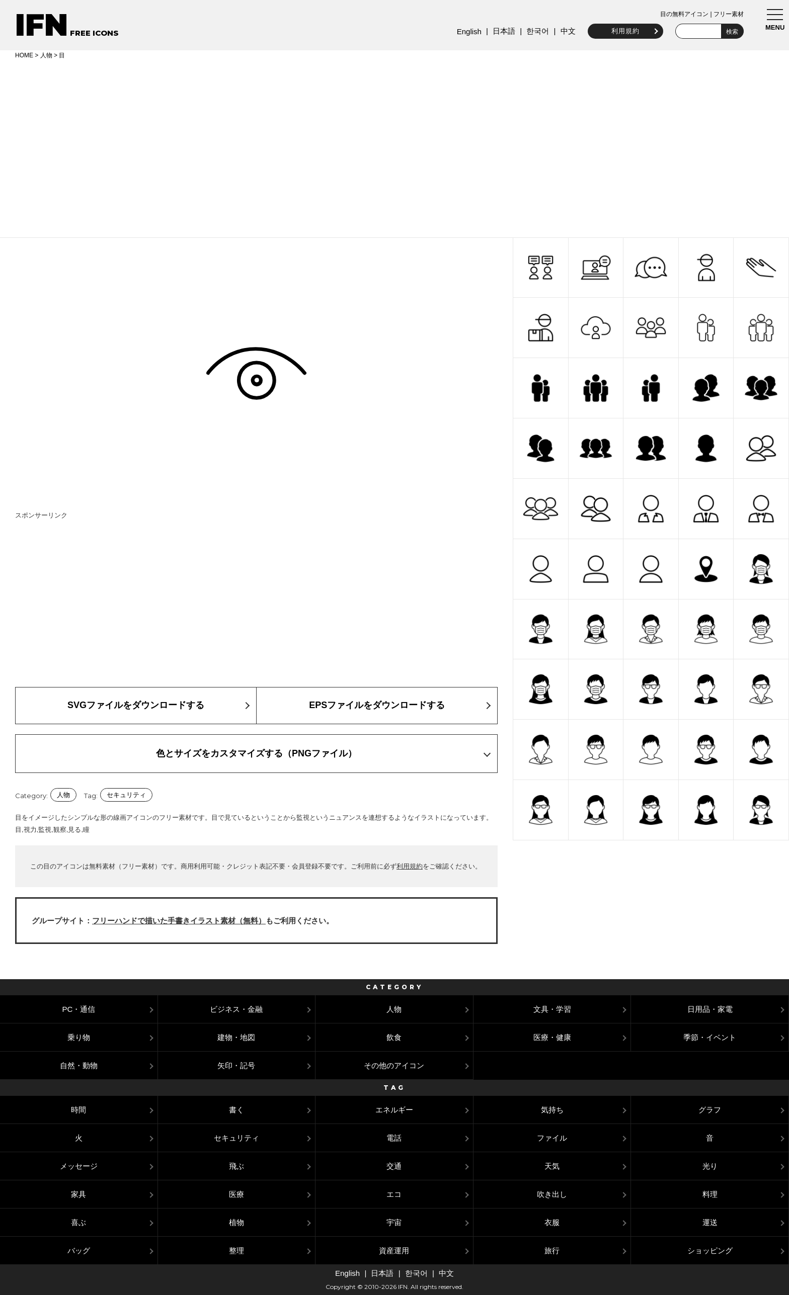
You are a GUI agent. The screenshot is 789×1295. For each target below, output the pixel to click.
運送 (710, 1222)
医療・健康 (552, 1037)
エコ (394, 1194)
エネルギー (394, 1109)
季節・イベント (709, 1037)
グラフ (709, 1109)
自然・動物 (79, 1065)
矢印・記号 (236, 1065)
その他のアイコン (394, 1065)
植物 (236, 1222)
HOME (24, 55)
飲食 (394, 1037)
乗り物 (78, 1037)
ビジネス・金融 (236, 1009)
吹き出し (552, 1194)
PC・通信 (78, 1009)
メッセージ (79, 1166)
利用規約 (621, 31)
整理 (236, 1250)
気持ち (552, 1109)
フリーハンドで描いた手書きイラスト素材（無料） (179, 920)
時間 (78, 1109)
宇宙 (394, 1222)
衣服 (552, 1222)
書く (236, 1109)
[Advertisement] (394, 146)
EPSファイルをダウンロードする (377, 705)
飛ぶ (236, 1166)
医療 (236, 1194)
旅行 (552, 1250)
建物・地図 (236, 1037)
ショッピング (710, 1250)
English (464, 31)
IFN (41, 25)
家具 (78, 1194)
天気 (552, 1166)
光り (710, 1166)
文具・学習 (552, 1009)
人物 (46, 55)
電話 (394, 1138)
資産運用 (394, 1250)
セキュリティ (126, 795)
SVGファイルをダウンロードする (135, 705)
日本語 (499, 31)
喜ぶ (78, 1222)
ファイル (552, 1138)
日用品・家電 (710, 1009)
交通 (394, 1166)
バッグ (78, 1250)
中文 (563, 31)
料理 (710, 1194)
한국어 (533, 31)
